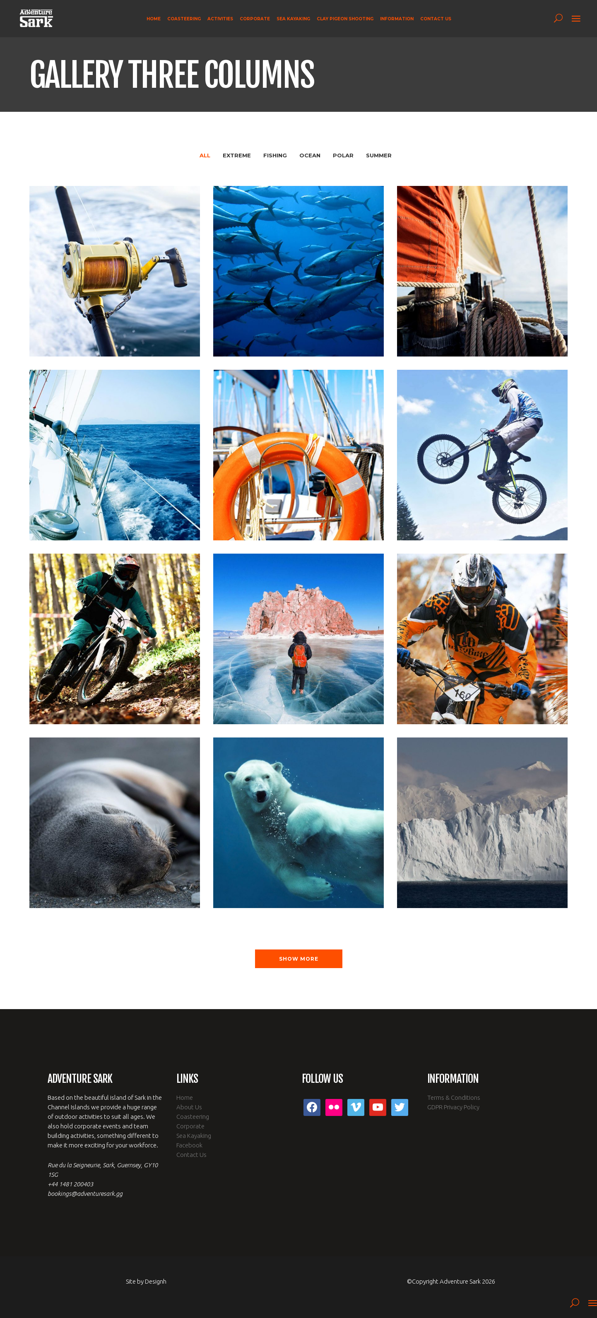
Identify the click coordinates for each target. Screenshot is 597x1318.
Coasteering (192, 1116)
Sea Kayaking (193, 1135)
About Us (189, 1107)
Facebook (189, 1145)
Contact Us (191, 1154)
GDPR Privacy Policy (453, 1107)
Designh (155, 1281)
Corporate (190, 1126)
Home (184, 1097)
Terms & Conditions (453, 1097)
